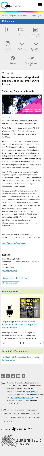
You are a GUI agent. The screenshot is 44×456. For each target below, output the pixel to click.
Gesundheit (8, 278)
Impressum (32, 410)
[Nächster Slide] (40, 343)
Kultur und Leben (10, 283)
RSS (30, 417)
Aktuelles (24, 16)
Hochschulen (21, 278)
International (7, 421)
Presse (13, 417)
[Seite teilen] (23, 376)
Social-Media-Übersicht (24, 414)
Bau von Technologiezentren (22, 397)
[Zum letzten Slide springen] (4, 343)
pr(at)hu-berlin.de (9, 271)
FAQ (37, 414)
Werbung (38, 417)
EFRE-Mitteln (31, 392)
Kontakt (5, 417)
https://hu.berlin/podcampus (14, 243)
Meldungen (36, 16)
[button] (2, 376)
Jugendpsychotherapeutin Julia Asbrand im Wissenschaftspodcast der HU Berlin (20, 324)
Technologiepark (9, 16)
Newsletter (22, 417)
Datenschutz (7, 414)
